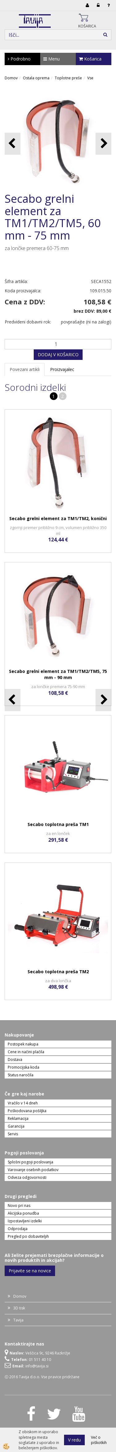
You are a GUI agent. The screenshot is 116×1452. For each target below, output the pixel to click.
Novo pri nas (19, 1205)
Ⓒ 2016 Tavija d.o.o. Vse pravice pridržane (42, 1376)
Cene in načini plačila (26, 1051)
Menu (51, 59)
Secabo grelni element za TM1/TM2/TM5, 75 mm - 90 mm (58, 674)
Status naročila (20, 1075)
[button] (103, 144)
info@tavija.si (37, 1366)
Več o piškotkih (99, 1440)
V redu (74, 1440)
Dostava (15, 1059)
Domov (11, 78)
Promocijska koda (23, 1067)
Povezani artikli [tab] (25, 369)
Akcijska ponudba (23, 1213)
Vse (90, 78)
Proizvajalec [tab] (62, 369)
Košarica (90, 59)
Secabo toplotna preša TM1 (58, 824)
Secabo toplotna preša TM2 (58, 971)
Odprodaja (18, 1228)
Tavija (18, 1320)
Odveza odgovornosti (27, 1177)
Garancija (16, 1126)
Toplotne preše (68, 78)
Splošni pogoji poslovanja (30, 1162)
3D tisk (19, 1308)
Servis (13, 1134)
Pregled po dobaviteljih (28, 1236)
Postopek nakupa (23, 1044)
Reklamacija (18, 1118)
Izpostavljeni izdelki (25, 1221)
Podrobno (19, 59)
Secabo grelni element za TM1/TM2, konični (58, 518)
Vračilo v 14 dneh (23, 1103)
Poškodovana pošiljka (27, 1110)
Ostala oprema (36, 78)
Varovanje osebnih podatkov (33, 1169)
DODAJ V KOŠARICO (58, 354)
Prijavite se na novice (30, 1271)
